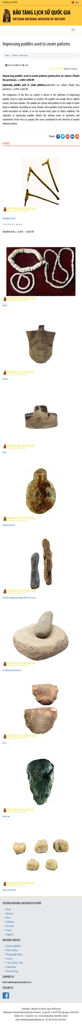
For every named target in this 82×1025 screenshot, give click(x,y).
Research (10, 926)
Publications (11, 967)
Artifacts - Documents (20, 55)
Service (9, 959)
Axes (4, 743)
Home (7, 55)
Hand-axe (6, 816)
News (8, 917)
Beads (5, 305)
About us (9, 913)
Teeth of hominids (9, 890)
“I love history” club (14, 963)
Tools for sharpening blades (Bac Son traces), (19, 598)
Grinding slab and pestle (12, 670)
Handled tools (9, 218)
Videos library (12, 950)
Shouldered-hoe (9, 525)
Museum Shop (12, 971)
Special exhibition (13, 946)
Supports (9, 934)
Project (9, 930)
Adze (4, 453)
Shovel (5, 379)
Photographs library (14, 954)
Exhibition (10, 922)
